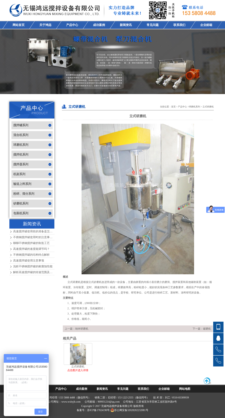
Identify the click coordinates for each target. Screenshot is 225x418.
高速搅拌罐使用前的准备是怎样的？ (35, 231)
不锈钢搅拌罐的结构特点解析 (31, 254)
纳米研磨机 (81, 328)
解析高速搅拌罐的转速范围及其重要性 (37, 272)
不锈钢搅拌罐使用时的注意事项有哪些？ (38, 237)
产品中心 (182, 106)
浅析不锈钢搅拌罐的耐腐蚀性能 (32, 266)
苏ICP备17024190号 (98, 410)
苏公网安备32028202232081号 (129, 410)
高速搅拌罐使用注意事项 (28, 260)
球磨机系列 (194, 106)
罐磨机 (207, 328)
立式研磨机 (208, 106)
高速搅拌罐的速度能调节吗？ (31, 248)
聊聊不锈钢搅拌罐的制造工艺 (31, 243)
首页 (173, 106)
